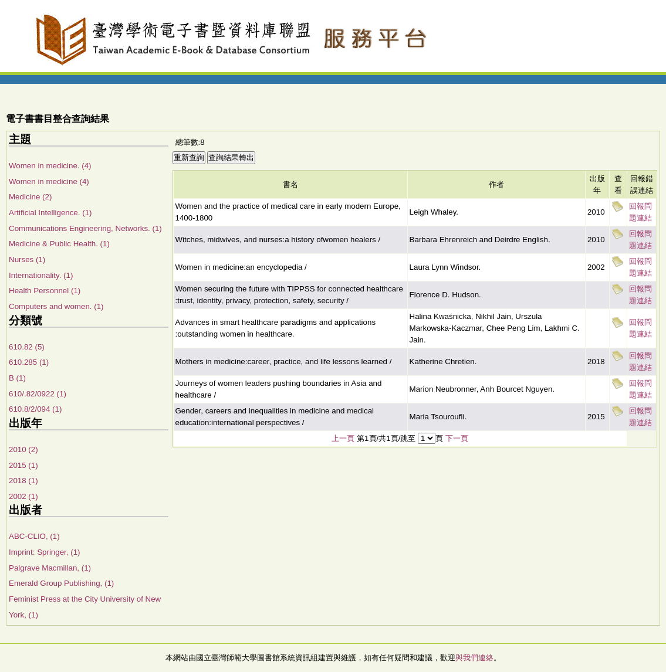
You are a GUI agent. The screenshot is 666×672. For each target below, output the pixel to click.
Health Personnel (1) (44, 290)
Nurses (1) (27, 259)
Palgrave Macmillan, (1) (50, 568)
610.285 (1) (29, 362)
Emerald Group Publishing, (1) (61, 583)
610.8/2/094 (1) (35, 409)
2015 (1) (23, 465)
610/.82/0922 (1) (37, 393)
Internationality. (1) (41, 275)
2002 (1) (23, 496)
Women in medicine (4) (49, 181)
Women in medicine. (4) (50, 165)
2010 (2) (23, 449)
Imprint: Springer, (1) (44, 552)
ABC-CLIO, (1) (34, 536)
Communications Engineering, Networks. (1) (85, 228)
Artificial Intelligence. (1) (50, 212)
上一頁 (343, 438)
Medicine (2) (30, 196)
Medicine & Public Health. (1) (59, 243)
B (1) (17, 378)
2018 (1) (23, 480)
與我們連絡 (474, 657)
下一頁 (456, 438)
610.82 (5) (27, 346)
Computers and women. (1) (56, 306)
